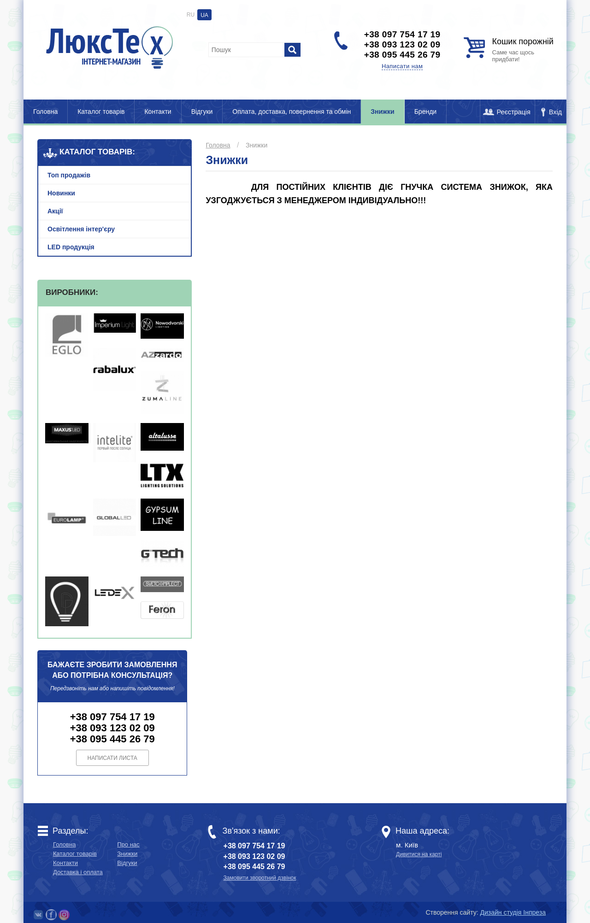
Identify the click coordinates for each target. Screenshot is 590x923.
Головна (45, 111)
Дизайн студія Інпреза (513, 912)
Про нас (128, 844)
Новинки (61, 193)
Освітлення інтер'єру (81, 229)
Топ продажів (68, 175)
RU (191, 15)
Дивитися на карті (419, 854)
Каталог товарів (100, 111)
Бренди (425, 111)
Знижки (382, 111)
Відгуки (202, 111)
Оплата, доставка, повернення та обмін (291, 111)
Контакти (157, 111)
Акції (55, 211)
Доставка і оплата (78, 872)
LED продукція (70, 247)
